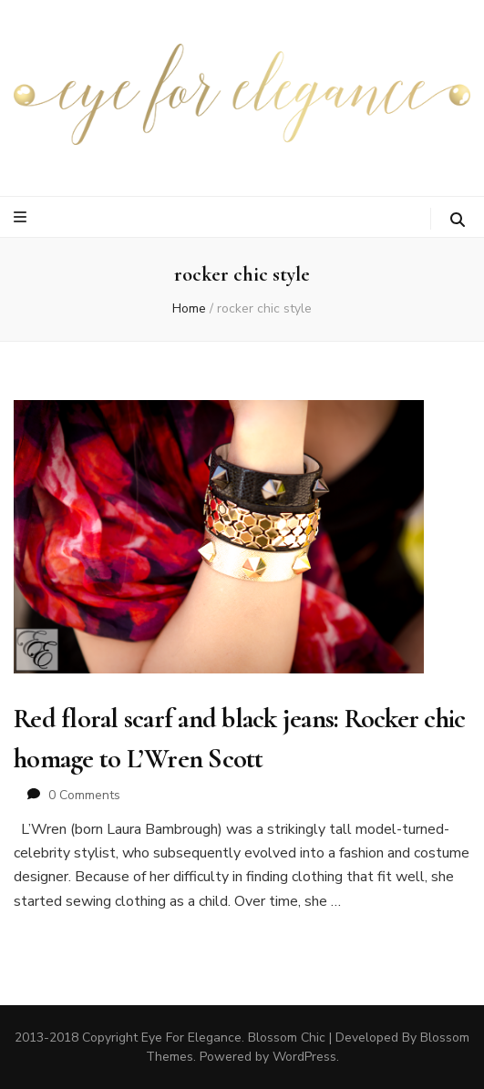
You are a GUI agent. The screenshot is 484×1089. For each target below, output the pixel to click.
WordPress (304, 1056)
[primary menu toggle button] (22, 217)
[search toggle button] (457, 220)
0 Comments (84, 795)
